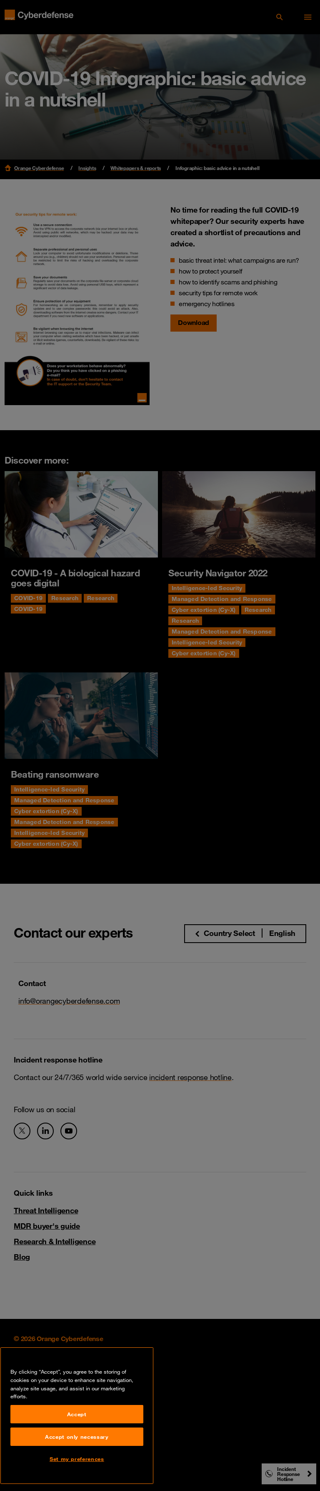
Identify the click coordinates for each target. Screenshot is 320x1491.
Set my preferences (77, 1459)
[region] (77, 1415)
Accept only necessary (77, 1436)
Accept (77, 1414)
